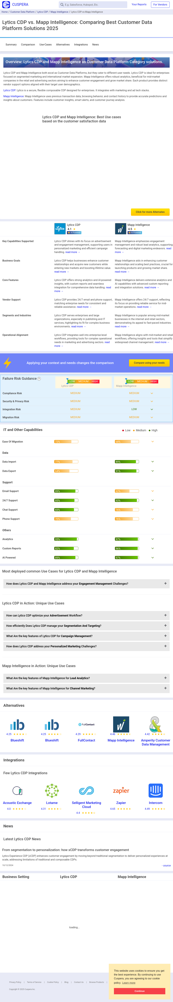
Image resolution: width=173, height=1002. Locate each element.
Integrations (81, 44)
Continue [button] (140, 991)
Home (5, 12)
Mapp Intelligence (59, 12)
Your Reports (139, 4)
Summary (11, 44)
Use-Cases (45, 44)
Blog (66, 982)
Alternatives (63, 44)
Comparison (28, 44)
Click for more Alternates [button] (150, 211)
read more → (72, 252)
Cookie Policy (53, 982)
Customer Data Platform (22, 12)
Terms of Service (34, 982)
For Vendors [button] (160, 4)
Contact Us (79, 982)
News (95, 44)
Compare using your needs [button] (149, 362)
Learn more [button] (128, 982)
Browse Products (96, 982)
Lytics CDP (42, 12)
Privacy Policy (15, 982)
